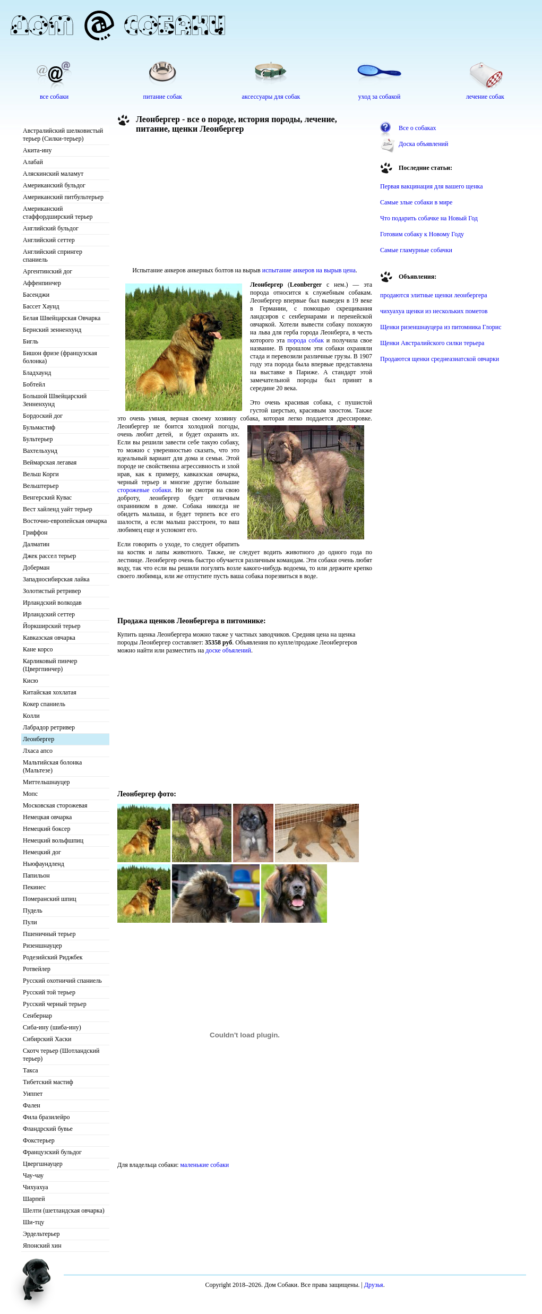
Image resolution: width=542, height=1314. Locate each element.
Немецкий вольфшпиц (53, 840)
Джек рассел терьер (49, 556)
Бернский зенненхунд (52, 329)
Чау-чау (33, 1175)
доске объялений (228, 650)
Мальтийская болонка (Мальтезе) (52, 766)
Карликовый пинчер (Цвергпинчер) (50, 665)
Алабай (33, 162)
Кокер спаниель (44, 704)
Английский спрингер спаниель (52, 255)
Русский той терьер (49, 992)
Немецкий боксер (46, 828)
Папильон (36, 875)
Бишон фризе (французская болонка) (60, 357)
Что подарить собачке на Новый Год (429, 218)
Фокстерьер (39, 1140)
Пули (30, 922)
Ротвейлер (36, 969)
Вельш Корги (41, 474)
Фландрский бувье (48, 1128)
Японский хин (42, 1245)
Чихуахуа (35, 1187)
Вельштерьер (40, 485)
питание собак (162, 96)
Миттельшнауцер (46, 782)
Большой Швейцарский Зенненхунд (55, 400)
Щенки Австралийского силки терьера (432, 343)
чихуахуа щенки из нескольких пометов (433, 311)
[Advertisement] (176, 203)
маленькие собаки (204, 1165)
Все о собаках (417, 128)
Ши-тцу (33, 1222)
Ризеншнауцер (42, 945)
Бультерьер (38, 439)
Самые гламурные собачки (416, 250)
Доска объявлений (423, 144)
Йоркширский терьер (52, 626)
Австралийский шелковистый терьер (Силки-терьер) (63, 134)
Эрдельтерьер (41, 1234)
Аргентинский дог (47, 271)
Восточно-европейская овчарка (65, 521)
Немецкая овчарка (47, 817)
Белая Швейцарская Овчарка (61, 318)
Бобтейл (34, 384)
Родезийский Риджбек (53, 957)
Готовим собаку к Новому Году (422, 234)
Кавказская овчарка (49, 637)
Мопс (30, 793)
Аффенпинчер (42, 283)
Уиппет (32, 1093)
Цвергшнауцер (43, 1163)
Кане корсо (38, 649)
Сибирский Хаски (47, 1039)
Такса (30, 1070)
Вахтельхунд (40, 450)
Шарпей (34, 1199)
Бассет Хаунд (41, 306)
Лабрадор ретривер (49, 727)
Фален (31, 1105)
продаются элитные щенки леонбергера (433, 295)
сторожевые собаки (144, 490)
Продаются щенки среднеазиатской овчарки (439, 359)
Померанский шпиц (49, 899)
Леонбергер (38, 739)
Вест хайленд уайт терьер (57, 509)
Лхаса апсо (38, 750)
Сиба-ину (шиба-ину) (52, 1027)
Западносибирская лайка (56, 579)
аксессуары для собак (271, 96)
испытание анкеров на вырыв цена (309, 270)
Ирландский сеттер (49, 614)
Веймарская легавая (49, 462)
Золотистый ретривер (52, 591)
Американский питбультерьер (63, 197)
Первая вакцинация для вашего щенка (431, 186)
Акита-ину (37, 150)
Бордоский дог (43, 415)
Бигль (30, 341)
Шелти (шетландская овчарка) (64, 1210)
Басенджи (36, 294)
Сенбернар (37, 1015)
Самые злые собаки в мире (416, 202)
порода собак (305, 340)
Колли (31, 715)
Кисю (30, 680)
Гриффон (35, 532)
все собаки (54, 96)
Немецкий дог (42, 852)
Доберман (36, 567)
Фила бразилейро (46, 1117)
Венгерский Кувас (47, 497)
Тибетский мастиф (48, 1082)
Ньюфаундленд (43, 864)
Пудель (32, 910)
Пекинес (34, 887)
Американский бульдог (54, 185)
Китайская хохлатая (49, 692)
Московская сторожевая (55, 805)
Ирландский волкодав (52, 602)
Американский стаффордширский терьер (58, 212)
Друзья (373, 1285)
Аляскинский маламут (53, 173)
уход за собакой (379, 96)
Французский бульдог (52, 1152)
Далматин (36, 544)
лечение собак (485, 96)
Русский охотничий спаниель (62, 980)
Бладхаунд (37, 372)
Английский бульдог (51, 228)
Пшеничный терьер (49, 934)
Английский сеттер (49, 240)
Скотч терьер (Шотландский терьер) (61, 1054)
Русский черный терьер (55, 1004)
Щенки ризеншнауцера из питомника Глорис (441, 327)
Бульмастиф (39, 427)
